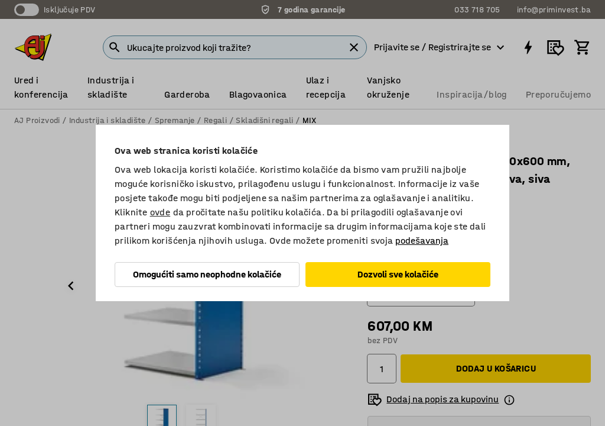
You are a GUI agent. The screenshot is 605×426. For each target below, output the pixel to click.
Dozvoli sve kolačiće (397, 274)
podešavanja (421, 240)
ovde (160, 212)
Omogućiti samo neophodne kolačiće (207, 274)
